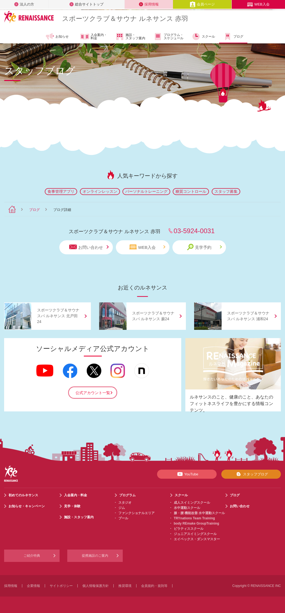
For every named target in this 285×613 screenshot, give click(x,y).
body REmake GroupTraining (196, 523)
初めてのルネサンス (23, 495)
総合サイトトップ (86, 4)
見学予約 (204, 247)
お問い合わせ (89, 247)
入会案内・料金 (93, 37)
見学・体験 (72, 506)
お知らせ (57, 36)
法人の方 (24, 4)
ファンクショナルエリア (136, 513)
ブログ (233, 36)
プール (123, 518)
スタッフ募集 (226, 191)
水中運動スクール (187, 508)
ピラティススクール (188, 529)
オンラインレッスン (100, 191)
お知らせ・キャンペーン (27, 506)
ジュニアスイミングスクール (195, 534)
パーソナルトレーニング (146, 191)
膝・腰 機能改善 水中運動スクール (199, 513)
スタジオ (125, 503)
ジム (121, 508)
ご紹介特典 (32, 556)
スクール (203, 36)
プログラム (127, 495)
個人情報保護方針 (95, 586)
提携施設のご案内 (95, 556)
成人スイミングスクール (192, 503)
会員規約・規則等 (154, 586)
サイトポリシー (61, 586)
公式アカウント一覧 (93, 393)
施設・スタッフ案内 (130, 36)
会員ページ (202, 4)
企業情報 (33, 586)
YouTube (186, 474)
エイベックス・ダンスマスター (197, 539)
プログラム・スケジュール (168, 36)
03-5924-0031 (194, 231)
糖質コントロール (190, 191)
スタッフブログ (251, 474)
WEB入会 (258, 4)
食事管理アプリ (61, 191)
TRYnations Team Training (194, 518)
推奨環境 (125, 586)
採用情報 (149, 4)
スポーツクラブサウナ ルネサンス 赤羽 (125, 18)
